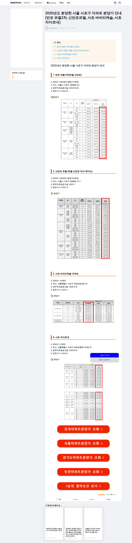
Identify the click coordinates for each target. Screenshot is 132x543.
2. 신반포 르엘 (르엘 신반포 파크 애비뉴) (72, 50)
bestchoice (15, 2)
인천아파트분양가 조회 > (83, 472)
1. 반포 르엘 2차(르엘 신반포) (67, 46)
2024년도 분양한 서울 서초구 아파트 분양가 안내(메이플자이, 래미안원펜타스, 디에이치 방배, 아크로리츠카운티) (74, 532)
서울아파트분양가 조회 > (83, 443)
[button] (115, 3)
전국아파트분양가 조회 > (83, 429)
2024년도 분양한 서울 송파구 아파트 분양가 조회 (54, 529)
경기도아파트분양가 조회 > (83, 457)
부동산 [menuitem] (61, 3)
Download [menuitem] (51, 3)
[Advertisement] (26, 37)
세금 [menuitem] (68, 3)
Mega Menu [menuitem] (38, 3)
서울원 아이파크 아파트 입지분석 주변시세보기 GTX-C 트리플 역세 (92, 530)
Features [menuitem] (27, 3)
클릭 (13, 76)
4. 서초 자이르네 (62, 58)
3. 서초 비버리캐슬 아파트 (66, 54)
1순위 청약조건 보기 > (83, 486)
